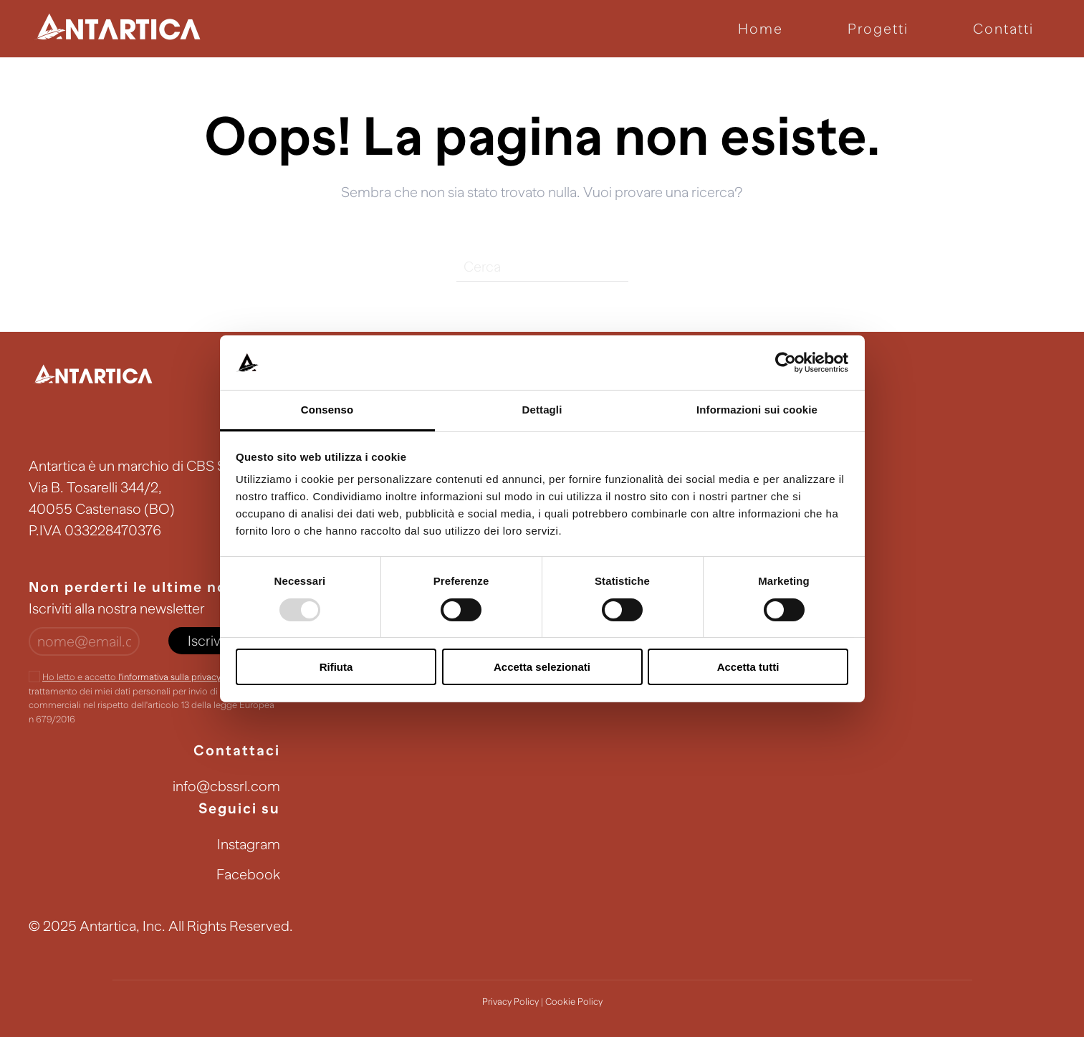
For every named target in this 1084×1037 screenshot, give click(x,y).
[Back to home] (118, 28)
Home (760, 29)
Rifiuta (336, 667)
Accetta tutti (748, 667)
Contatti (1003, 29)
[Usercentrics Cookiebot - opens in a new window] (785, 362)
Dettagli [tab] (542, 409)
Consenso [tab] (327, 409)
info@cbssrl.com (226, 786)
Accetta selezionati (542, 667)
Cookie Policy (574, 1001)
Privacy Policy (510, 1001)
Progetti (878, 29)
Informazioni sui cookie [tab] (756, 409)
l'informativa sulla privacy (169, 677)
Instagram (248, 844)
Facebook (248, 874)
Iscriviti (209, 641)
